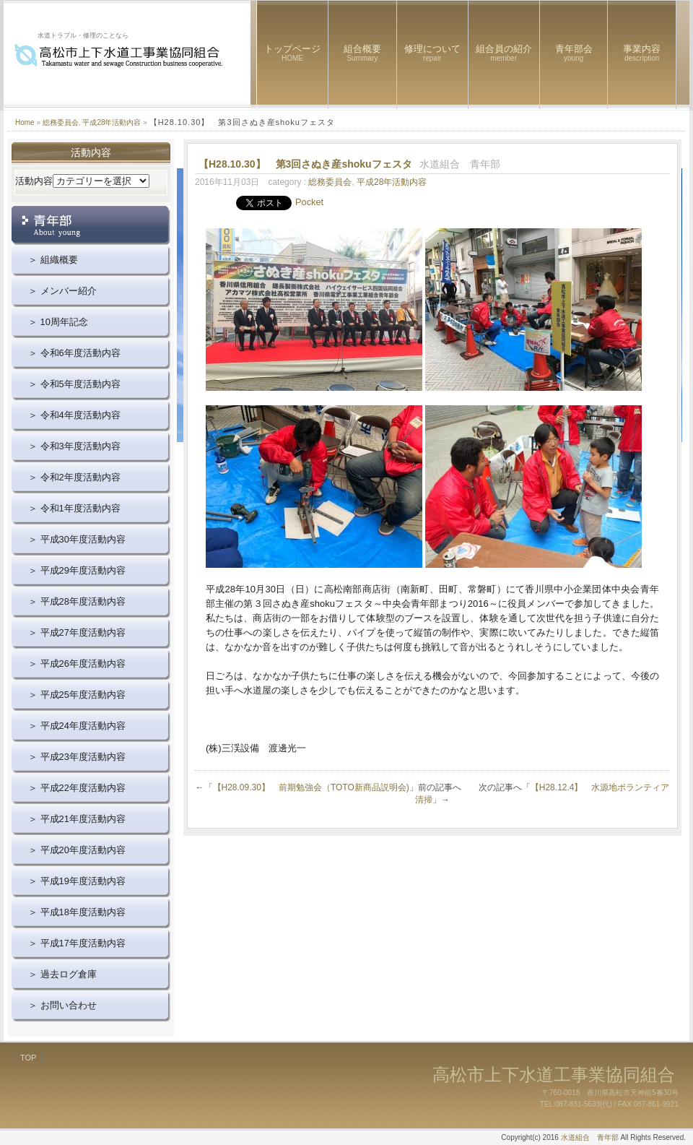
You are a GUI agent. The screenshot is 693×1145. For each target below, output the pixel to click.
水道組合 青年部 (590, 1137)
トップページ (292, 52)
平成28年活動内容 (111, 122)
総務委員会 (61, 122)
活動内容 (34, 181)
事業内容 (641, 52)
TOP (28, 1057)
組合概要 (362, 52)
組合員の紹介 (504, 52)
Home (25, 122)
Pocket (309, 201)
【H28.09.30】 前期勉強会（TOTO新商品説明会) (311, 787)
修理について (432, 52)
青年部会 (574, 52)
